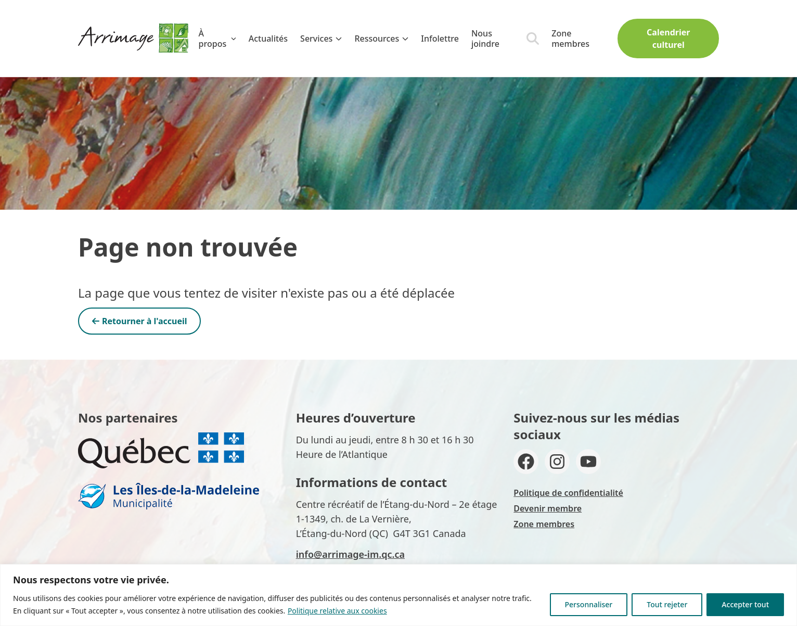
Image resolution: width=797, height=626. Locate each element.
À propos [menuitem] (217, 38)
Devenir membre (547, 508)
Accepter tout (745, 604)
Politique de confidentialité (568, 493)
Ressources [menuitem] (381, 38)
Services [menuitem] (321, 38)
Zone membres (570, 38)
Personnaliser (589, 604)
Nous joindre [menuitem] (485, 38)
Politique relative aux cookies (337, 611)
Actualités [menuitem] (268, 38)
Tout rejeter (667, 604)
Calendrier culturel (668, 38)
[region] (398, 595)
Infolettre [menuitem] (440, 38)
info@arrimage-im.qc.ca (350, 554)
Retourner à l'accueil (139, 321)
